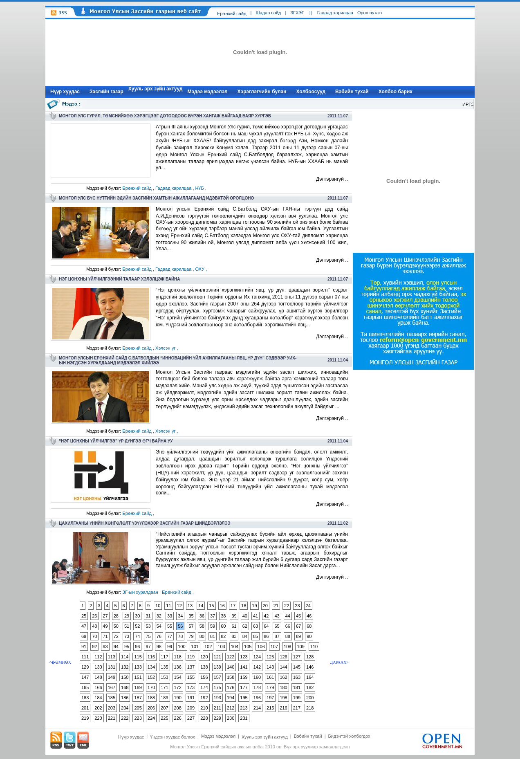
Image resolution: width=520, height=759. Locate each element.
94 (116, 646)
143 (270, 667)
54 (159, 626)
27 (105, 615)
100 (181, 646)
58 (201, 626)
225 (164, 718)
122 (230, 656)
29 (126, 615)
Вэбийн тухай (352, 91)
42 (266, 615)
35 (190, 615)
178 (257, 687)
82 (223, 636)
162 (283, 677)
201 (85, 707)
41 (255, 615)
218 (310, 707)
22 (286, 605)
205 (137, 707)
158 (230, 677)
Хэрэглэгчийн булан (262, 91)
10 (157, 605)
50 (116, 626)
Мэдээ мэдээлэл (207, 91)
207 (164, 707)
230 (230, 718)
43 (276, 615)
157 (217, 677)
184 (98, 697)
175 (217, 687)
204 (124, 707)
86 (266, 636)
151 (137, 677)
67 (298, 626)
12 (179, 605)
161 (270, 677)
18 (243, 605)
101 (195, 646)
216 (283, 707)
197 (270, 697)
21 (275, 605)
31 (148, 615)
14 (200, 605)
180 (283, 687)
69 (83, 636)
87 (276, 636)
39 (233, 615)
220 (98, 718)
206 (151, 707)
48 (94, 626)
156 (204, 677)
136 (178, 667)
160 (257, 677)
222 (124, 718)
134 (151, 667)
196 (257, 697)
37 (212, 615)
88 (287, 636)
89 (298, 636)
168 (124, 687)
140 (230, 667)
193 (217, 697)
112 (98, 656)
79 (190, 636)
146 (310, 667)
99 (169, 646)
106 (260, 646)
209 (191, 707)
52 (137, 626)
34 (180, 615)
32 (159, 615)
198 (283, 697)
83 (233, 636)
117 (164, 656)
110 (314, 646)
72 (116, 636)
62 (244, 626)
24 (308, 605)
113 (111, 656)
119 (191, 656)
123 (243, 656)
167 (111, 687)
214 (257, 707)
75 (148, 636)
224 (151, 718)
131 (111, 667)
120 (204, 656)
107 (274, 646)
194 (230, 697)
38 (223, 615)
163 (296, 677)
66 (287, 626)
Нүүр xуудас (65, 91)
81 (212, 636)
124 (257, 656)
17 (233, 605)
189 (164, 697)
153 (164, 677)
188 (151, 697)
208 (178, 707)
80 (201, 636)
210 (204, 707)
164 (310, 677)
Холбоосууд (311, 91)
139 (217, 667)
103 (221, 646)
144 (283, 667)
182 (310, 687)
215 (270, 707)
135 (164, 667)
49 (105, 626)
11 (168, 605)
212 (230, 707)
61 (233, 626)
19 (254, 605)
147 (85, 677)
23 (297, 605)
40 (244, 615)
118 (178, 656)
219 (85, 718)
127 (296, 656)
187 (137, 697)
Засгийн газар (106, 91)
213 (243, 707)
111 (85, 656)
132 (124, 667)
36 (201, 615)
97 (148, 646)
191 (191, 697)
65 (276, 626)
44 (287, 615)
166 (98, 687)
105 (247, 646)
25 (83, 615)
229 (217, 718)
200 (310, 697)
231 (243, 718)
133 (137, 667)
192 (204, 697)
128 (310, 656)
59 (212, 626)
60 (223, 626)
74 (137, 636)
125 (270, 656)
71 (105, 636)
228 (204, 718)
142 (257, 667)
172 (178, 687)
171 (164, 687)
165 (85, 687)
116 (151, 656)
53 (148, 626)
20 (265, 605)
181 (296, 687)
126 (283, 656)
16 (222, 605)
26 (94, 615)
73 (126, 636)
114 (124, 656)
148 (98, 677)
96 (137, 646)
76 (159, 636)
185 (111, 697)
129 (85, 667)
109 (300, 646)
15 (211, 605)
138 (204, 667)
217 (296, 707)
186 (124, 697)
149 (111, 677)
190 (178, 697)
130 (98, 667)
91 (83, 646)
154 (178, 677)
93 (105, 646)
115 (137, 656)
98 (159, 646)
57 (190, 626)
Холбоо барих (395, 91)
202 (98, 707)
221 (111, 718)
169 (137, 687)
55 (169, 626)
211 (217, 707)
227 (191, 718)
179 (270, 687)
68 (309, 626)
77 (169, 636)
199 (296, 697)
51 (126, 626)
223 (137, 718)
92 (94, 646)
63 (255, 626)
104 (234, 646)
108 (287, 646)
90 (309, 636)
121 (217, 656)
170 (151, 687)
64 (266, 626)
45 (298, 615)
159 (243, 677)
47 (83, 626)
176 (230, 687)
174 (204, 687)
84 (244, 636)
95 (126, 646)
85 (255, 636)
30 (137, 615)
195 (243, 697)
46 (309, 615)
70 (94, 636)
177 (243, 687)
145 (296, 667)
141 (243, 667)
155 (191, 677)
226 (178, 718)
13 (190, 605)
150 (124, 677)
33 (169, 615)
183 (85, 697)
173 (191, 687)
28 (116, 615)
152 (151, 677)
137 (191, 667)
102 (208, 646)
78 (180, 636)
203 (111, 707)
